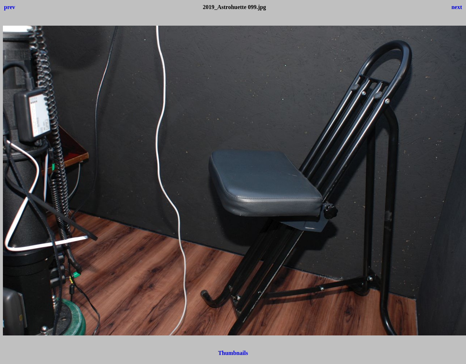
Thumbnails (233, 353)
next (457, 7)
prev (9, 7)
